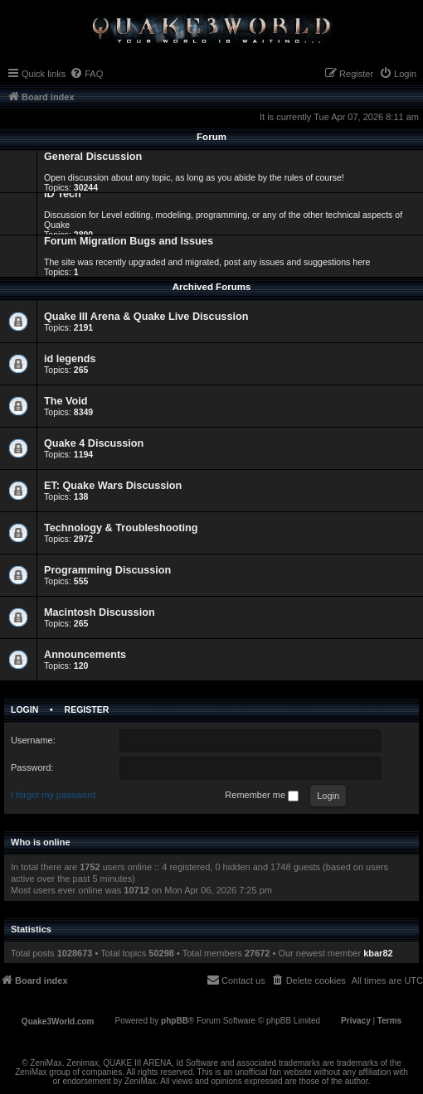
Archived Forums (212, 287)
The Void (66, 401)
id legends (70, 359)
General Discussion (93, 156)
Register (87, 709)
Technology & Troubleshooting (120, 528)
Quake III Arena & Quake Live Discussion (146, 316)
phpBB (174, 1020)
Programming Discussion (107, 570)
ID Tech (62, 194)
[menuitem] (86, 74)
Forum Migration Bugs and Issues (128, 241)
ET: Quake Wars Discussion (113, 485)
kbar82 (377, 953)
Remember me (262, 795)
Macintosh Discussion (99, 612)
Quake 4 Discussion (93, 443)
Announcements (85, 655)
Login (24, 709)
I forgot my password (53, 795)
